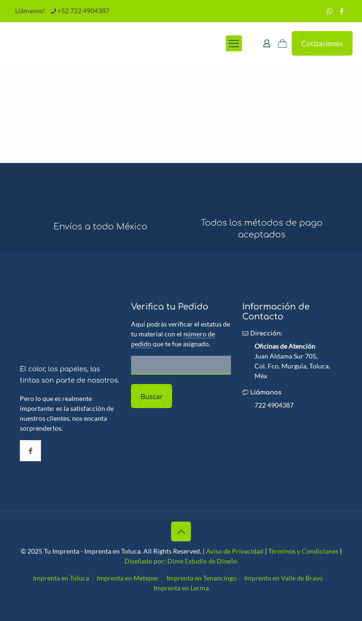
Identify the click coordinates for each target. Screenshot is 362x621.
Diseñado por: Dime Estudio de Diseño (181, 561)
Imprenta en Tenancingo (201, 578)
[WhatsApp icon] (329, 11)
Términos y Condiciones (303, 551)
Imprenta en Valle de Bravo (283, 578)
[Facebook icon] (341, 11)
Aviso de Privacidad (234, 551)
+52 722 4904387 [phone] (83, 11)
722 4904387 (274, 405)
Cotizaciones (322, 43)
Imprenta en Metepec (128, 578)
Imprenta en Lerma (181, 588)
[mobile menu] (234, 43)
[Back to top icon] (181, 531)
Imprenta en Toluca (61, 578)
